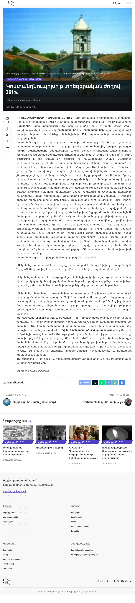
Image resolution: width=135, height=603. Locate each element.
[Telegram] (130, 589)
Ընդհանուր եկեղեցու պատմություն (24, 79)
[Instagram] (126, 589)
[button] (5, 3)
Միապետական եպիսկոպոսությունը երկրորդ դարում (16, 453)
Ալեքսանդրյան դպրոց (50, 449)
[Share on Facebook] (7, 129)
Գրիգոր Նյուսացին (118, 147)
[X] (118, 589)
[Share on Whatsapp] (99, 384)
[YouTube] (122, 589)
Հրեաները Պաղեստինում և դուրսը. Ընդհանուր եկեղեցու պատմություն (81, 456)
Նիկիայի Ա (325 (45, 318)
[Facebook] (113, 589)
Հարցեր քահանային (16, 496)
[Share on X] (7, 136)
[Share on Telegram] (7, 144)
